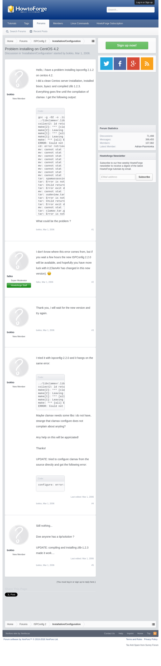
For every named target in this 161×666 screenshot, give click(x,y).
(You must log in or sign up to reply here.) (76, 582)
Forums (41, 23)
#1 (92, 229)
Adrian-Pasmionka (144, 146)
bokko (69, 53)
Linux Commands (80, 23)
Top (148, 633)
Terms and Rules (134, 639)
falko (10, 276)
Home (140, 633)
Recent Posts (40, 31)
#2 (92, 282)
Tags (26, 23)
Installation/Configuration (37, 53)
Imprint (130, 633)
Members (58, 23)
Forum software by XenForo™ (31, 639)
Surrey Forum (151, 645)
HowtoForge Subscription (110, 23)
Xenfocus (25, 633)
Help (121, 633)
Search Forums (18, 31)
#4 (92, 503)
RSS (155, 633)
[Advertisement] (127, 208)
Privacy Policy (150, 639)
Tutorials (11, 23)
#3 (92, 330)
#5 (92, 565)
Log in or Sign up (144, 2)
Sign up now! (127, 45)
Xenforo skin (11, 633)
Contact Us (109, 633)
